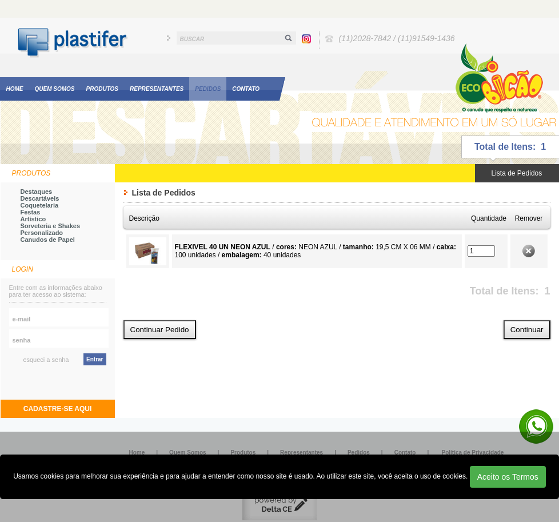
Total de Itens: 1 (510, 147)
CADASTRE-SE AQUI (57, 409)
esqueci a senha (46, 359)
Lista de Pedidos (517, 173)
